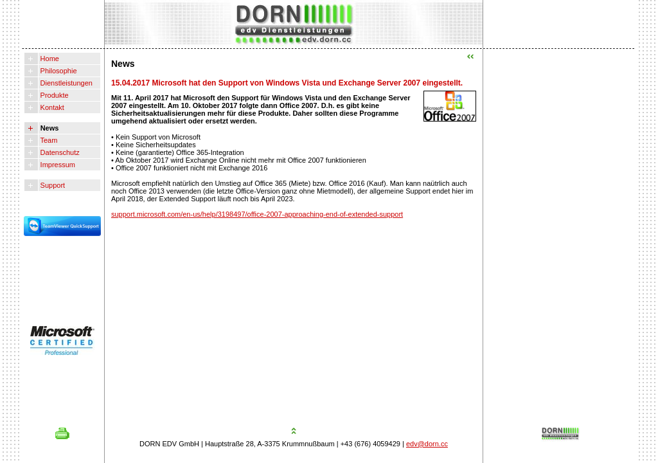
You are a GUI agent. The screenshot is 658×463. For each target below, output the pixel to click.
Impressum (57, 164)
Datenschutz (59, 152)
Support (52, 185)
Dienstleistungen (66, 83)
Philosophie (58, 71)
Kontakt (51, 107)
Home (49, 58)
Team (48, 140)
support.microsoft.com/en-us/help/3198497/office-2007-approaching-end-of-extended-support (257, 214)
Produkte (54, 95)
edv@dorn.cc (427, 444)
